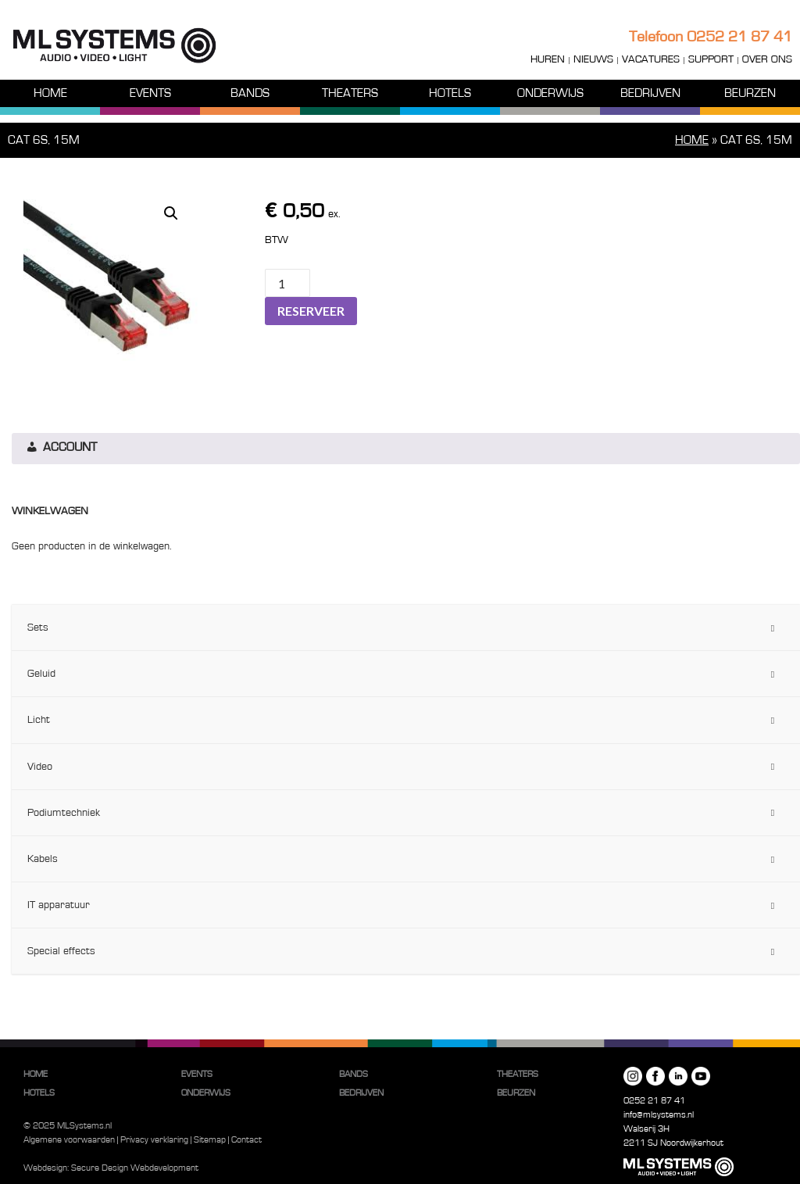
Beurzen (750, 93)
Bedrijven (650, 93)
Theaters (350, 93)
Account (60, 448)
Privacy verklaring (154, 1139)
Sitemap (210, 1139)
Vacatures (651, 59)
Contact (246, 1139)
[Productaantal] (287, 283)
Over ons (767, 59)
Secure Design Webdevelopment (134, 1167)
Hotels (450, 93)
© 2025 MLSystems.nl (67, 1125)
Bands (250, 93)
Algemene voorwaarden (69, 1139)
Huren (547, 59)
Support (711, 59)
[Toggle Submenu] (772, 627)
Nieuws (593, 59)
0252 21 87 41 (739, 37)
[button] (171, 213)
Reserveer (311, 310)
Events (150, 93)
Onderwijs (550, 93)
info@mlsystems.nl (658, 1114)
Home (50, 93)
